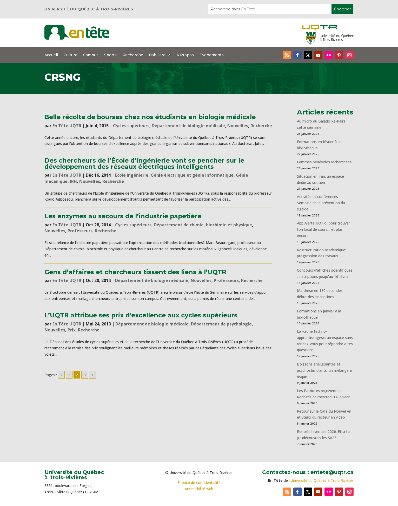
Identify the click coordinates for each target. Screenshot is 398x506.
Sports (110, 55)
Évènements (212, 55)
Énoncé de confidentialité (199, 482)
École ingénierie (131, 175)
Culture (70, 55)
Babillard (157, 55)
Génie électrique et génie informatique (192, 175)
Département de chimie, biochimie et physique (203, 225)
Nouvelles (237, 126)
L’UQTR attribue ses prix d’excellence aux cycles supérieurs (140, 315)
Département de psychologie (221, 324)
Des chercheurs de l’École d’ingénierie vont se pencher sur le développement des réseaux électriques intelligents (144, 163)
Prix (72, 330)
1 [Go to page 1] (69, 374)
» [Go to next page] (92, 374)
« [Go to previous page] (61, 374)
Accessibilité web (199, 488)
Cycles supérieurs (131, 126)
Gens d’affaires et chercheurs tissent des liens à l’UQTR (135, 272)
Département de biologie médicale (188, 126)
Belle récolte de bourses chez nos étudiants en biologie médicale (150, 117)
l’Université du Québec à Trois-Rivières (321, 480)
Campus (90, 55)
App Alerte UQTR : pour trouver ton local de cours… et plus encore (323, 229)
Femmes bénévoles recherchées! (324, 161)
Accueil (51, 55)
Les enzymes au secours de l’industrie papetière (122, 216)
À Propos (185, 55)
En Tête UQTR (66, 126)
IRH (73, 181)
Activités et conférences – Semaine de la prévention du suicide (321, 203)
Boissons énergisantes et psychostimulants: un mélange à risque (324, 370)
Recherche (132, 55)
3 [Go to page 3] (85, 374)
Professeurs (80, 231)
